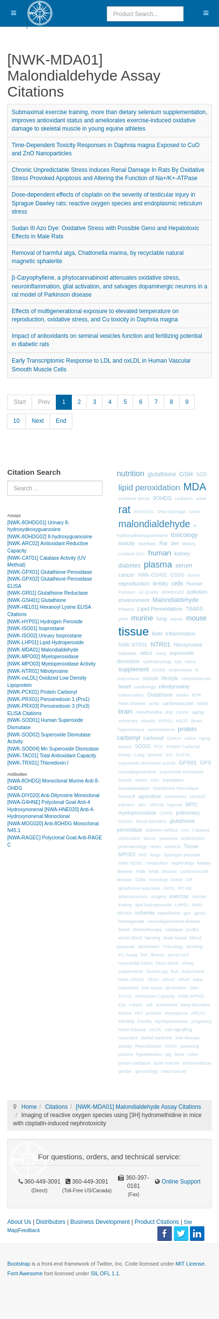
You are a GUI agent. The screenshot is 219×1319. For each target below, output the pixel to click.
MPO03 (126, 854)
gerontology (146, 1071)
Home (29, 1106)
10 (16, 420)
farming (153, 937)
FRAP (184, 979)
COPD (165, 813)
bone (179, 1054)
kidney (182, 553)
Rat (163, 543)
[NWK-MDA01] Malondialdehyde (43, 649)
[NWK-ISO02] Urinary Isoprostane (44, 635)
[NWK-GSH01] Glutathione (36, 600)
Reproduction (148, 1046)
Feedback (29, 1230)
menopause (176, 1013)
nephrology (182, 863)
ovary (160, 653)
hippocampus (131, 729)
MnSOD (197, 796)
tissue (133, 631)
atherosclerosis (133, 896)
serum (183, 565)
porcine (125, 1054)
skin (142, 804)
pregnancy (201, 1021)
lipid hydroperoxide (153, 904)
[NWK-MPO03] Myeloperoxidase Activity (51, 664)
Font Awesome (25, 1273)
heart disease (132, 703)
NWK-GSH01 (152, 575)
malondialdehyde (154, 523)
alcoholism (176, 987)
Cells (140, 879)
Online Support (180, 1181)
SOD (201, 474)
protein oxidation (134, 1063)
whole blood (130, 937)
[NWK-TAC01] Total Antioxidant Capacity (51, 755)
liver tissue (152, 987)
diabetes (129, 565)
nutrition (131, 473)
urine (201, 498)
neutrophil (128, 1037)
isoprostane (180, 670)
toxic (155, 780)
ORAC (168, 979)
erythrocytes (192, 838)
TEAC (153, 979)
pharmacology (132, 846)
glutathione (162, 474)
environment (133, 600)
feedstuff (126, 796)
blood (124, 929)
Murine (125, 1013)
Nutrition (147, 543)
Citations (56, 1106)
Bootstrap (18, 1264)
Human (194, 583)
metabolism (157, 863)
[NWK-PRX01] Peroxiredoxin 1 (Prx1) (48, 699)
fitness (157, 954)
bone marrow (167, 1063)
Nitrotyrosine (188, 645)
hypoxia (174, 804)
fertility (160, 583)
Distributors (51, 1222)
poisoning (189, 1046)
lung (161, 618)
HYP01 (165, 720)
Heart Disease (132, 1029)
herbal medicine (156, 1037)
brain (125, 711)
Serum (149, 838)
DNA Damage (171, 511)
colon (192, 1054)
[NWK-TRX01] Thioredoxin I (37, 763)
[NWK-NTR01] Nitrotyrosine (37, 671)
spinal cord (178, 954)
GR (189, 879)
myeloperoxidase (137, 813)
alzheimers (148, 946)
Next (38, 420)
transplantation (134, 788)
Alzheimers (176, 796)
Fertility (145, 1021)
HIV (138, 1013)
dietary (189, 543)
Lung (140, 754)
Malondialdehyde (175, 600)
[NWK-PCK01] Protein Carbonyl (42, 692)
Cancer (174, 738)
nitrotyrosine (174, 686)
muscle (150, 678)
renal (153, 871)
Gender (199, 896)
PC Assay (128, 954)
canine (182, 712)
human (159, 553)
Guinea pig (157, 971)
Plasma (126, 609)
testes (141, 780)
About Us (19, 1222)
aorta (154, 703)
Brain (196, 720)
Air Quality (148, 592)
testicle (125, 780)
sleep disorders (195, 1004)
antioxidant (166, 1004)
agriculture (149, 796)
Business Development (100, 1222)
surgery (159, 896)
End (61, 420)
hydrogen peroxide (182, 854)
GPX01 (188, 763)
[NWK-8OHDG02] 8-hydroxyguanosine (49, 536)
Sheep (124, 754)
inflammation (180, 633)
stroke (182, 695)
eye (178, 661)
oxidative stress (134, 498)
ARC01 (198, 1013)
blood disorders (151, 821)
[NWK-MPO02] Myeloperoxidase (43, 656)
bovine (194, 575)
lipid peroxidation (149, 487)
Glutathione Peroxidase (175, 788)
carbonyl (153, 738)
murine (142, 618)
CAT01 (183, 754)
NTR (196, 695)
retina (190, 661)
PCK (158, 746)
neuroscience (161, 729)
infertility (126, 1021)
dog (168, 712)
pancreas (168, 838)
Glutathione (160, 695)
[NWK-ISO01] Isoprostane (36, 628)
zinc (185, 830)
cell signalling (178, 1029)
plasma (158, 564)
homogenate (131, 921)
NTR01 (160, 644)
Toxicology (173, 946)
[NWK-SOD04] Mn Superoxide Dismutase (53, 748)
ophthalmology (157, 661)
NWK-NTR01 (132, 645)
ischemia (144, 913)
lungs (155, 854)
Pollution (126, 592)
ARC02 (156, 804)
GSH (186, 474)
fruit (174, 971)
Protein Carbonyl (183, 746)
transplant (173, 780)
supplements (130, 971)
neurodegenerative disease (174, 921)
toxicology (184, 535)
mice (198, 979)
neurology (158, 879)
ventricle (172, 846)
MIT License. (190, 1264)
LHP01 (182, 904)
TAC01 (125, 996)
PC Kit (184, 888)
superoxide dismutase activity (147, 763)
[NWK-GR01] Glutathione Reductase (47, 593)
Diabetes (127, 653)
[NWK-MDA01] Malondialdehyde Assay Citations (138, 1106)
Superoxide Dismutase (181, 771)
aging (197, 712)
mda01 (136, 1004)
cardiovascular (177, 703)
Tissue (191, 846)
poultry (192, 929)
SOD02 (143, 746)
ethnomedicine (197, 1063)
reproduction (134, 583)
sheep (188, 963)
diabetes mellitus (161, 830)
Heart (155, 846)
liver (157, 633)
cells (177, 583)
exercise (178, 896)
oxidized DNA (131, 553)
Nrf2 (142, 854)
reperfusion (169, 913)
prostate (154, 1013)
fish (144, 954)
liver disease (187, 1037)
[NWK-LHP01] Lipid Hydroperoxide (45, 642)
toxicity (126, 543)
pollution (197, 592)
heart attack (167, 963)
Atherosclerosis (197, 678)
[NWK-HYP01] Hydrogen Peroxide (45, 621)
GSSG (177, 575)
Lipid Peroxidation (159, 608)
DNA (194, 987)
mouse (196, 618)
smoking (194, 946)
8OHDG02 (173, 592)
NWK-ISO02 (130, 863)
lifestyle (169, 678)
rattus (146, 653)
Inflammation (131, 695)
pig (168, 1054)
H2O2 (181, 720)
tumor (177, 879)
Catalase (201, 830)
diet (174, 543)
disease (169, 871)
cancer (126, 575)
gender (125, 1071)
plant (123, 619)
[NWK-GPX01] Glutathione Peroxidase (49, 572)
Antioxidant (129, 838)
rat (124, 510)
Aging (204, 738)
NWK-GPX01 (191, 996)
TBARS (194, 609)
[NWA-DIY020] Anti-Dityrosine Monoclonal (53, 795)
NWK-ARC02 (131, 979)
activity (125, 1046)
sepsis (176, 619)
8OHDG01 (144, 511)
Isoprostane (192, 971)
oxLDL (156, 1029)
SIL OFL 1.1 (105, 1273)
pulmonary (188, 813)
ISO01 (171, 1046)
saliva (190, 738)
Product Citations (157, 1222)
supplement (133, 669)
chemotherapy (147, 929)
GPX (205, 763)
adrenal (155, 754)
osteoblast (128, 987)
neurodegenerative (137, 771)
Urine (194, 511)
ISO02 (159, 669)
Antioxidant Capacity (155, 996)
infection (126, 804)
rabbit (202, 703)
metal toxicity (173, 1071)
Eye (122, 1004)
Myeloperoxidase (171, 1021)
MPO (191, 804)
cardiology (144, 686)
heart (124, 686)
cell (149, 1004)
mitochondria (148, 712)
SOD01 (125, 821)
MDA (194, 487)
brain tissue (175, 937)
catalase (174, 929)
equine (125, 746)
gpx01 (200, 913)
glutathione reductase (139, 888)
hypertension (149, 1054)
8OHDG (162, 498)
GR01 (169, 888)
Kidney (125, 904)
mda (140, 871)
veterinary (128, 720)
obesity (148, 720)
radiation (184, 498)
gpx (187, 913)
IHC (169, 754)
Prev (44, 402)
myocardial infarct (135, 963)
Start (20, 402)
